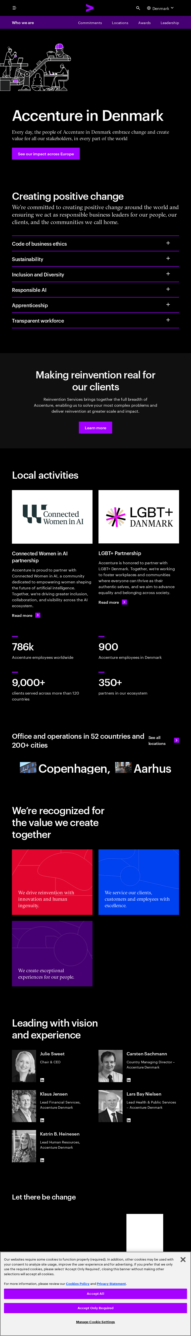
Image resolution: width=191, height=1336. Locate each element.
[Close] (183, 1259)
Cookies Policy (78, 1283)
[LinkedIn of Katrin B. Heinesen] (42, 1160)
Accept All (95, 1293)
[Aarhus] (143, 767)
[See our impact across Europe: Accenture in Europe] (46, 154)
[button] (95, 428)
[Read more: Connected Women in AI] (26, 615)
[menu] (14, 8)
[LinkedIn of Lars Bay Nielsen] (129, 1120)
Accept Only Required (96, 1308)
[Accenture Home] (90, 8)
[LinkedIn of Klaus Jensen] (42, 1120)
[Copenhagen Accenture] (65, 767)
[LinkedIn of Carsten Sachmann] (129, 1080)
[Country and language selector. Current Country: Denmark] (161, 8)
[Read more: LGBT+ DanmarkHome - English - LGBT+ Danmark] (112, 602)
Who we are (23, 22)
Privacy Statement (111, 1283)
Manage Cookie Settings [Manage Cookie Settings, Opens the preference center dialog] (95, 1322)
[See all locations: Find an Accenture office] (163, 740)
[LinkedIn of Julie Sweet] (42, 1080)
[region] (95, 1294)
